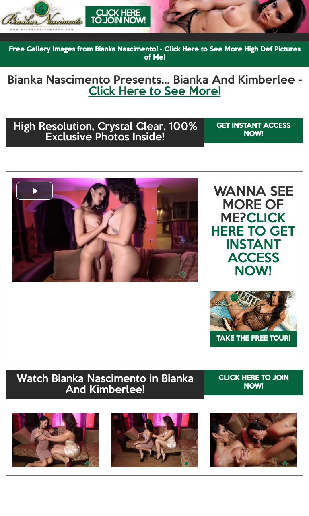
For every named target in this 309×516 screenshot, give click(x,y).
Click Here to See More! (155, 91)
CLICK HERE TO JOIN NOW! (253, 382)
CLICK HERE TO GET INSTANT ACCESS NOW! (253, 245)
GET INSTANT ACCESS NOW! (253, 130)
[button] (34, 191)
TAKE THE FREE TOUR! (253, 339)
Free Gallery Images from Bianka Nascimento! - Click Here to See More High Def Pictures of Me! (155, 54)
